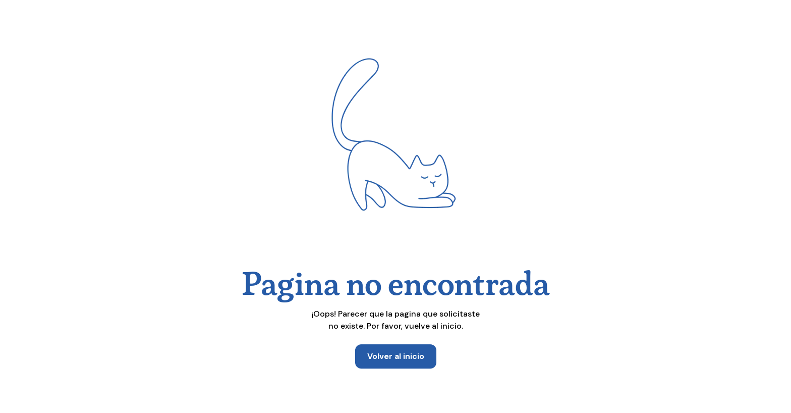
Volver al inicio (395, 356)
